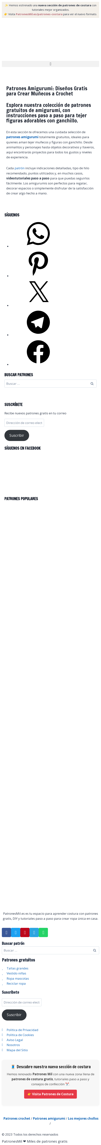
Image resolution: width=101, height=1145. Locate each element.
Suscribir (16, 435)
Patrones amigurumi (49, 1118)
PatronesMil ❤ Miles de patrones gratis (34, 1141)
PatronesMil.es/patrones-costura (39, 14)
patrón (20, 168)
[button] (50, 64)
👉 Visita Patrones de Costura (50, 1094)
